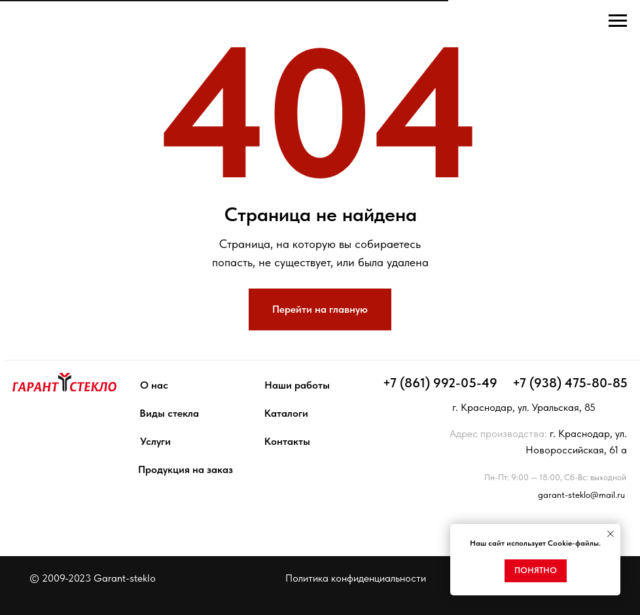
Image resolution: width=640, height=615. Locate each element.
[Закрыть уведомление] (610, 533)
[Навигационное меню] (618, 20)
